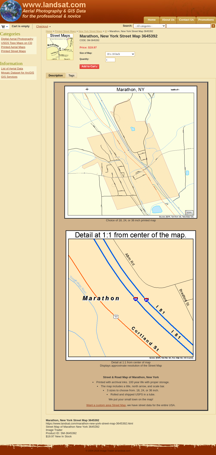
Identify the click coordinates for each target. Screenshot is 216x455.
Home (152, 19)
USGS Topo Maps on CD (16, 43)
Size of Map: (86, 53)
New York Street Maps (90, 31)
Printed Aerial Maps (13, 47)
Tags (71, 75)
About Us (168, 19)
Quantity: (84, 59)
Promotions (206, 19)
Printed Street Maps (65, 31)
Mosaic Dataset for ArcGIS (17, 72)
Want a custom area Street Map (106, 405)
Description (56, 75)
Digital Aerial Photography (17, 38)
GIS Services (9, 76)
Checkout (42, 26)
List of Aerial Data (12, 68)
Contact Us (186, 19)
